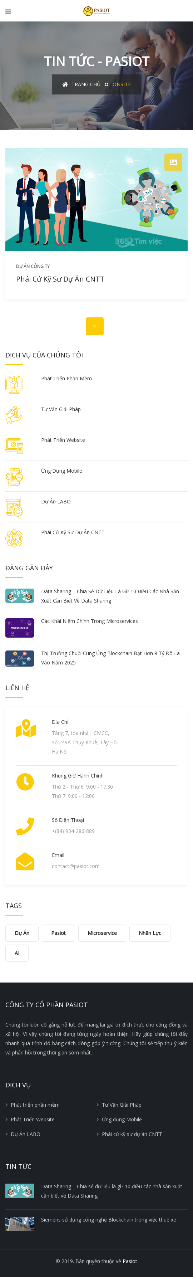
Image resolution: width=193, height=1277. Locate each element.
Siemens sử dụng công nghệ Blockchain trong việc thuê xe (108, 1219)
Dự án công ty (33, 266)
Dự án (22, 933)
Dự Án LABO (56, 501)
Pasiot (58, 933)
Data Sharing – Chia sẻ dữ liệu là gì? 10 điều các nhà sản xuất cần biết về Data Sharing (110, 596)
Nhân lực (150, 933)
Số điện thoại (68, 820)
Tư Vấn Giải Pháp (61, 409)
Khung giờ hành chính (78, 775)
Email (58, 855)
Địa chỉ (60, 721)
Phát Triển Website (63, 440)
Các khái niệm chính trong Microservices (89, 621)
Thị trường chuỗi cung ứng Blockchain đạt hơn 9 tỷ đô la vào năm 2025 (110, 658)
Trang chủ (81, 84)
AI (17, 953)
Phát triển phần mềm (66, 378)
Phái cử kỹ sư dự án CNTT (60, 279)
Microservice (102, 933)
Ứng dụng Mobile (61, 470)
